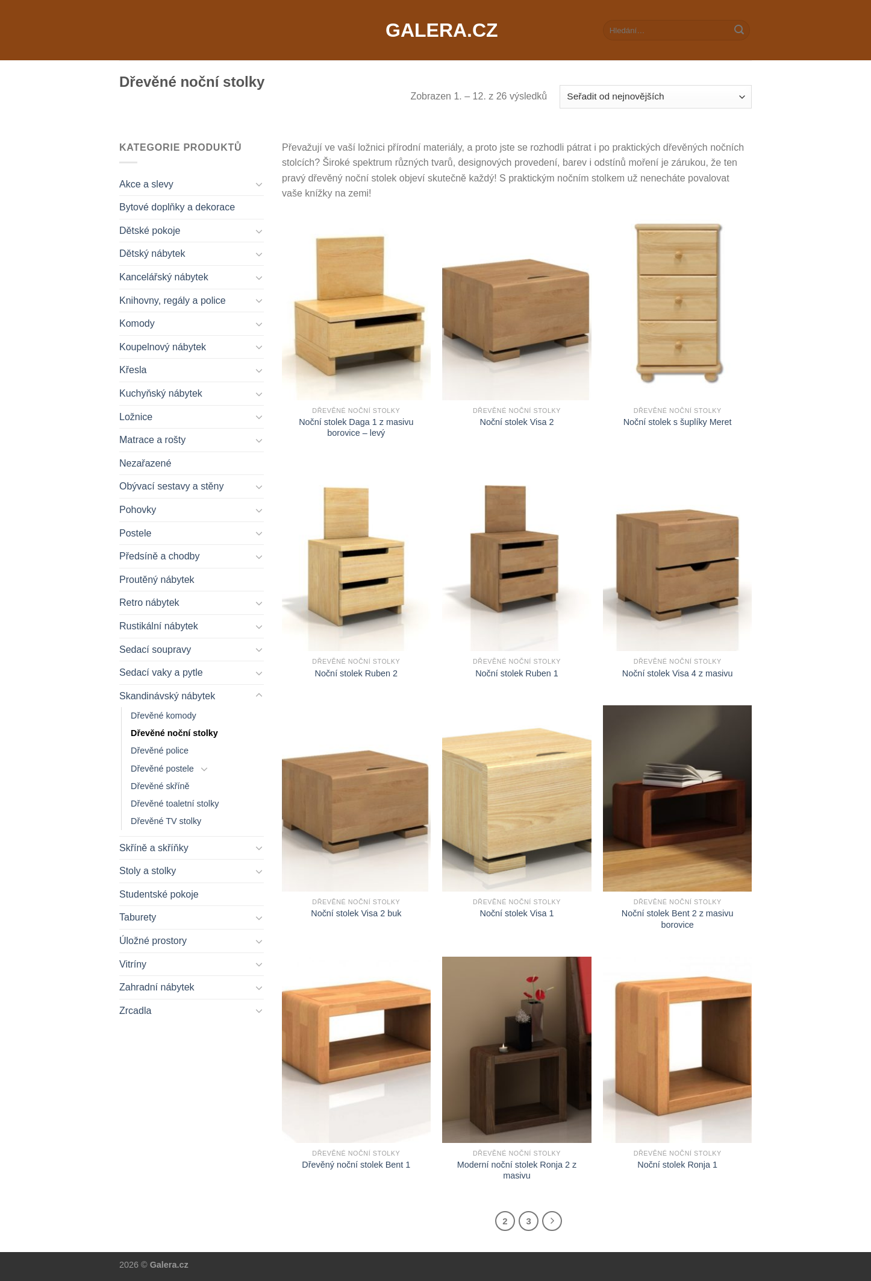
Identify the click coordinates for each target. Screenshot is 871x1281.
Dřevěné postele (162, 768)
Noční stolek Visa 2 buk (356, 913)
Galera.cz (435, 30)
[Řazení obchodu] (656, 97)
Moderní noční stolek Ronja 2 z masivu (516, 1170)
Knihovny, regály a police (172, 300)
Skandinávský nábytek (167, 696)
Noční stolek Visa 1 (517, 913)
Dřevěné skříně (160, 786)
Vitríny (132, 964)
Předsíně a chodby (159, 556)
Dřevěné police (160, 750)
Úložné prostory (153, 941)
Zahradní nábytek (157, 987)
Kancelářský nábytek (163, 277)
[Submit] (739, 30)
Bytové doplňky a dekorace (177, 207)
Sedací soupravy (155, 649)
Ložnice (135, 417)
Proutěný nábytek (157, 579)
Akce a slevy (146, 184)
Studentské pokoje (159, 894)
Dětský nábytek (152, 253)
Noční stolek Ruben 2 (356, 673)
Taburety (137, 917)
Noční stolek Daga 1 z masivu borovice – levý (356, 427)
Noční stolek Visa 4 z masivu (677, 673)
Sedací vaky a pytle (161, 672)
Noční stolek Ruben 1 (516, 673)
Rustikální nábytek (158, 626)
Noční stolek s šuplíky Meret (677, 422)
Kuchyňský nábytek (160, 393)
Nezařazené (145, 463)
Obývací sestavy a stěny (171, 486)
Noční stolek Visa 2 (517, 422)
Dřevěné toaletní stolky (175, 803)
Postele (135, 533)
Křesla (132, 370)
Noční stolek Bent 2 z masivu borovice (678, 919)
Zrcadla (135, 1011)
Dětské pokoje (149, 230)
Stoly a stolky (147, 871)
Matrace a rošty (152, 440)
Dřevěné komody (163, 715)
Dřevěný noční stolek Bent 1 (356, 1164)
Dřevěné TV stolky (166, 821)
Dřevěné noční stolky (174, 733)
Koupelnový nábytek (162, 347)
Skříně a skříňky (154, 848)
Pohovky (137, 510)
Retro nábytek (149, 602)
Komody (137, 323)
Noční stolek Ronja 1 (677, 1164)
